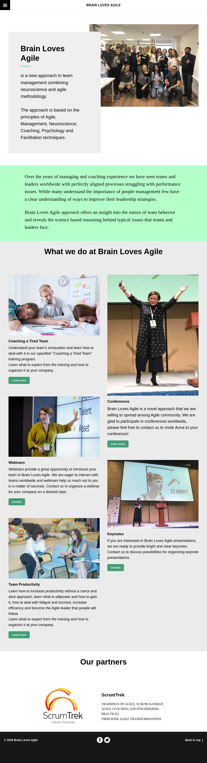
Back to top (194, 740)
